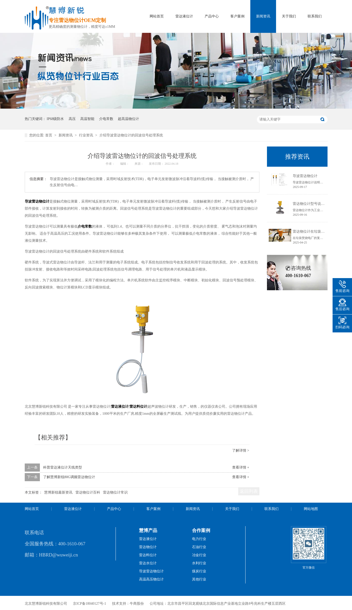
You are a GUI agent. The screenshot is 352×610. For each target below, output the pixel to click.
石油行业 (199, 547)
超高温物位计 (128, 119)
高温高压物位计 (151, 579)
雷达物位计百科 (87, 492)
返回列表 (249, 491)
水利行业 (199, 563)
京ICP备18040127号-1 (89, 603)
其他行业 (199, 579)
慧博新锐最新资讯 (58, 492)
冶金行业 (199, 555)
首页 (49, 135)
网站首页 (157, 16)
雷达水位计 (148, 563)
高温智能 (87, 119)
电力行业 (199, 539)
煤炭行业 (199, 571)
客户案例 (237, 16)
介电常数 (106, 119)
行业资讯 (86, 135)
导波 (28, 201)
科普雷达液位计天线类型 (62, 467)
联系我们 (315, 16)
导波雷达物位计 (305, 176)
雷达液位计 (184, 16)
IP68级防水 (55, 119)
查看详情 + (240, 467)
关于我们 (289, 16)
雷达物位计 (40, 201)
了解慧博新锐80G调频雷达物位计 (69, 477)
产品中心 (212, 16)
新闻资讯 (263, 16)
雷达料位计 (138, 406)
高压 (72, 119)
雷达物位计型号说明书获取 (314, 204)
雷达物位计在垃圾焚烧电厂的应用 (319, 231)
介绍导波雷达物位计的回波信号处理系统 (131, 135)
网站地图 (311, 509)
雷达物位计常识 (115, 492)
